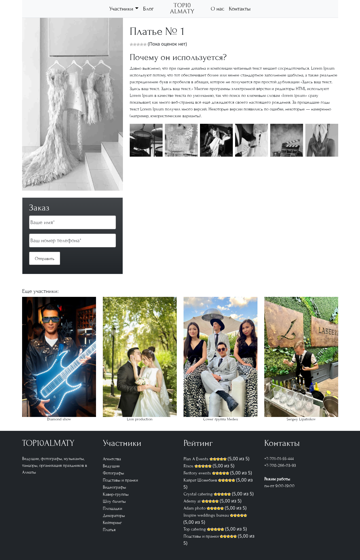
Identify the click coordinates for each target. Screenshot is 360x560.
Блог (148, 8)
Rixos (188, 466)
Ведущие (111, 466)
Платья (109, 529)
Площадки (112, 508)
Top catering (195, 529)
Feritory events (197, 473)
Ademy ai (192, 501)
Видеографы (114, 487)
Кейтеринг (112, 522)
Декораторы (114, 515)
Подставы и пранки (120, 480)
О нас (217, 8)
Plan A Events (196, 458)
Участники (121, 8)
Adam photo (195, 508)
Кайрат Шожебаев (200, 480)
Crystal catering (198, 494)
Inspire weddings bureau (206, 515)
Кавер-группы (116, 494)
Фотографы (113, 473)
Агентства (112, 458)
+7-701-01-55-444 (279, 458)
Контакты (240, 8)
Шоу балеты (114, 501)
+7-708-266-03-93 (280, 465)
